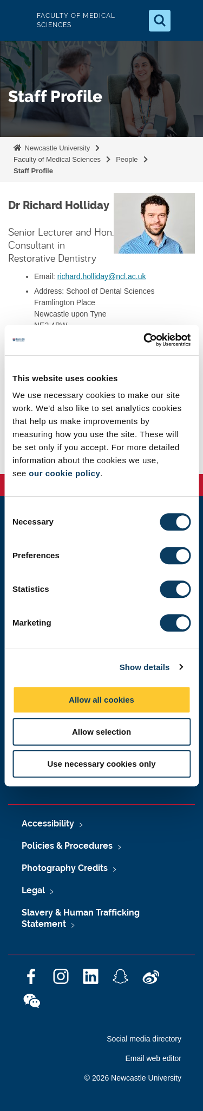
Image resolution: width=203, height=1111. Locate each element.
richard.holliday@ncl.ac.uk (101, 276)
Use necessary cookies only (101, 763)
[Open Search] (160, 20)
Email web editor (154, 1058)
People (126, 159)
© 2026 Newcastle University (132, 1078)
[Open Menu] (186, 20)
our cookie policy (64, 473)
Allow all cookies (101, 699)
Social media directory (144, 1038)
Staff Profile (33, 171)
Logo (17, 20)
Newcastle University (56, 148)
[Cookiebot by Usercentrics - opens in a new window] (145, 340)
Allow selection (101, 731)
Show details (145, 667)
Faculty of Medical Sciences (57, 159)
